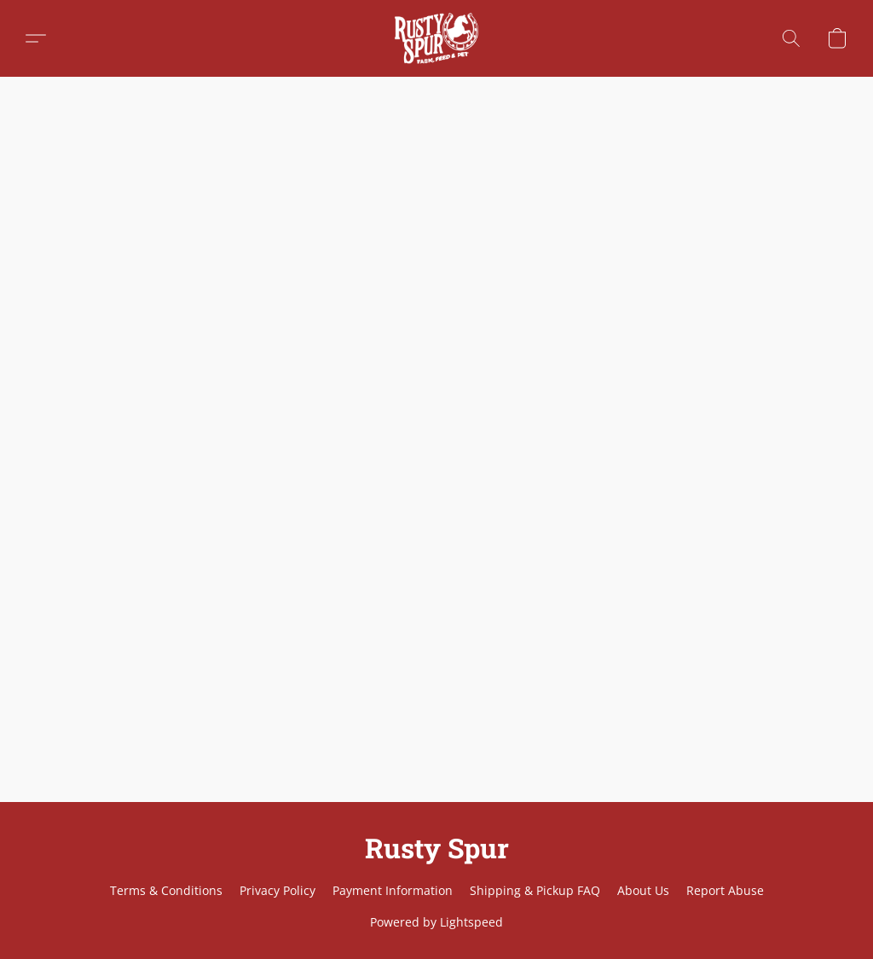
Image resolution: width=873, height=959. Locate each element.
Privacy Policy (277, 890)
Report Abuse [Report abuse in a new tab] (725, 890)
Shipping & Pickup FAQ (535, 890)
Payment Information (392, 890)
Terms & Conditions (166, 890)
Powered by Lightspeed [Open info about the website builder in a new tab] (436, 922)
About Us (643, 890)
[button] (436, 38)
